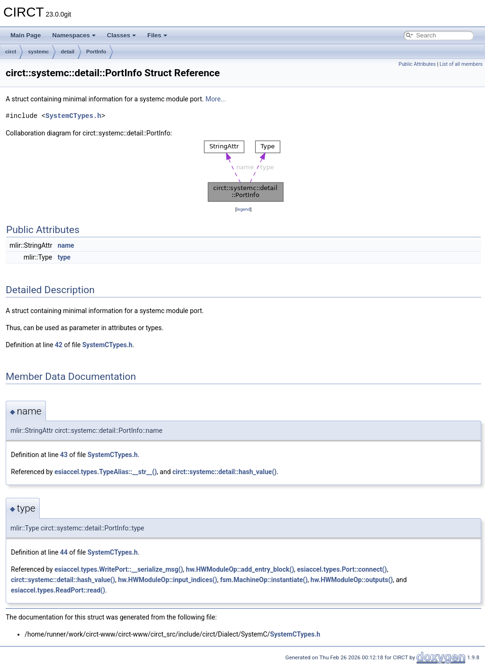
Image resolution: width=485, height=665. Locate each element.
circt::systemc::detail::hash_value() (224, 472)
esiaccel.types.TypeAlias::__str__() (105, 472)
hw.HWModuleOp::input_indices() (167, 580)
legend (243, 209)
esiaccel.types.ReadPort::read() (58, 590)
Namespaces (74, 35)
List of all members (461, 64)
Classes (121, 35)
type (64, 257)
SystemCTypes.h (73, 115)
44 (64, 552)
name (66, 245)
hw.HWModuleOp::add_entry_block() (240, 569)
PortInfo (96, 51)
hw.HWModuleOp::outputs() (352, 580)
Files (157, 35)
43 (64, 454)
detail (67, 51)
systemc (38, 51)
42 (59, 345)
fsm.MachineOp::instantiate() (264, 580)
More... (216, 99)
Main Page (25, 35)
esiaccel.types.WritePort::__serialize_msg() (118, 569)
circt (10, 51)
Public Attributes (417, 64)
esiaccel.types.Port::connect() (342, 569)
